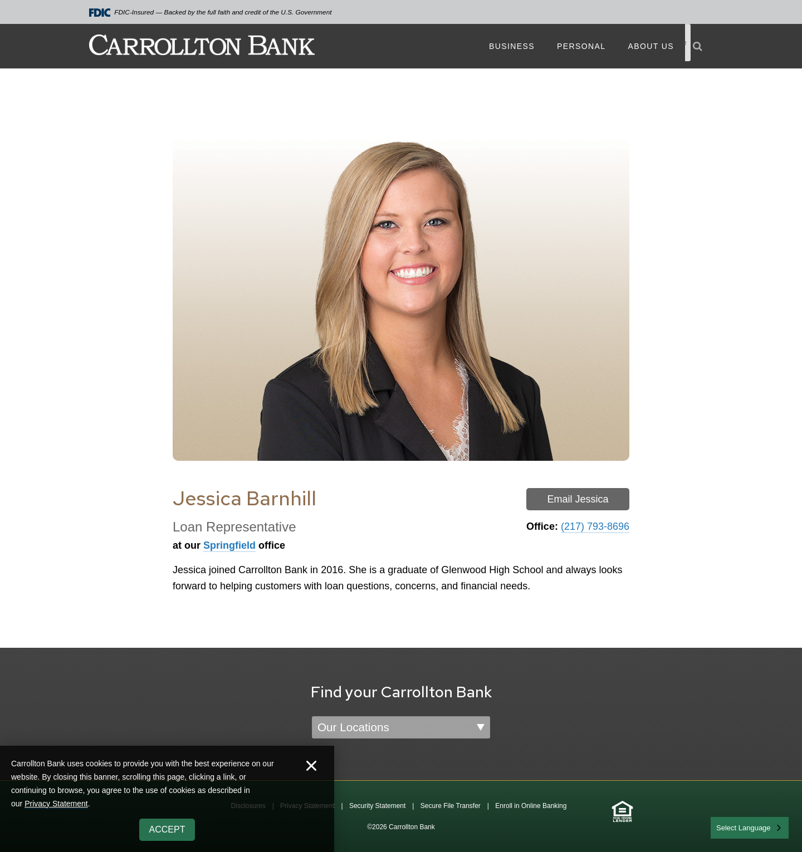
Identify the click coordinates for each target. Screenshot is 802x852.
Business (512, 46)
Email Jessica (577, 499)
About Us (651, 46)
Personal (581, 46)
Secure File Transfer (450, 806)
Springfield (229, 545)
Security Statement (377, 806)
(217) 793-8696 (595, 526)
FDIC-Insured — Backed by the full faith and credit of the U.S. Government (210, 12)
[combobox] (750, 828)
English (729, 827)
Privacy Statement (56, 803)
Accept (167, 829)
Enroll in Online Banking (530, 806)
